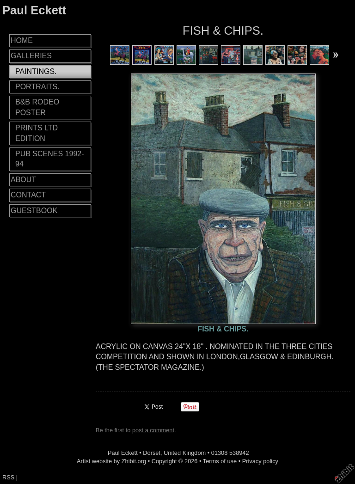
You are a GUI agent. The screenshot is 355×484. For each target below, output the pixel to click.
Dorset (151, 452)
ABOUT (23, 180)
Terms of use (220, 461)
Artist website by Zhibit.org (111, 461)
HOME (22, 40)
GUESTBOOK (34, 210)
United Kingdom (185, 452)
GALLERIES (31, 56)
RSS (8, 477)
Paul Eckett (34, 10)
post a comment (153, 430)
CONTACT (28, 195)
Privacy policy (260, 461)
